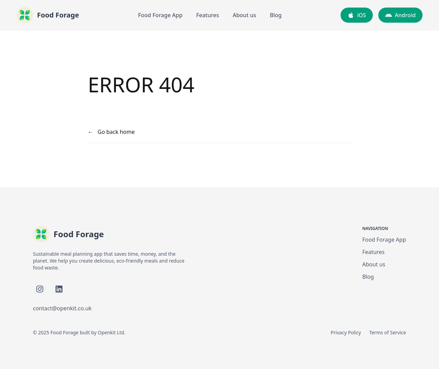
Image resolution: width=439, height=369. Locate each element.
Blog (276, 15)
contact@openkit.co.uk (62, 308)
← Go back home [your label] (111, 132)
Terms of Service (387, 332)
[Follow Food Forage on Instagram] (40, 289)
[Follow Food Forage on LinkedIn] (59, 289)
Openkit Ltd (111, 332)
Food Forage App (160, 15)
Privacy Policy (346, 332)
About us (244, 15)
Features (207, 15)
